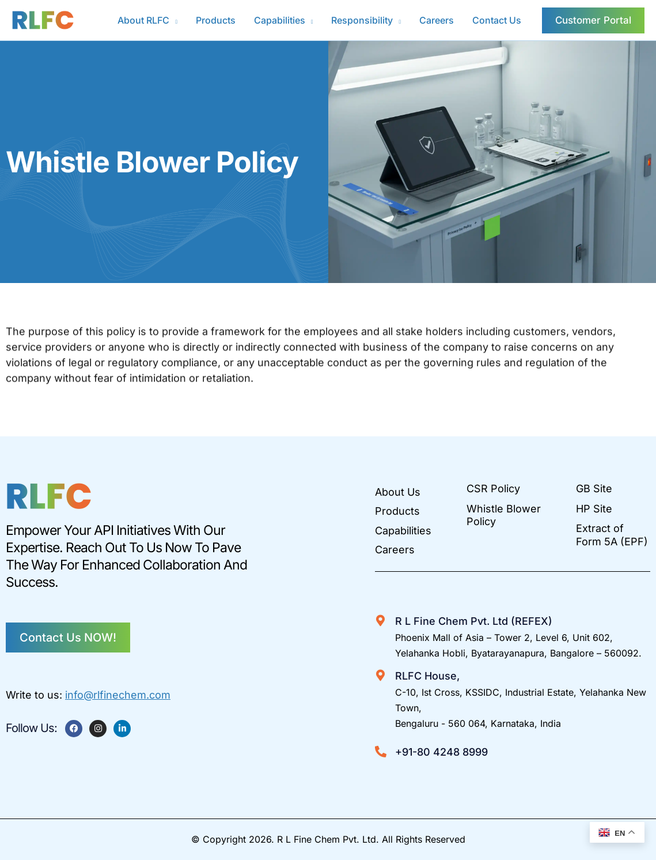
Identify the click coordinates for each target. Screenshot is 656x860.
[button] (173, 20)
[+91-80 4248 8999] (380, 751)
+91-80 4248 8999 (441, 752)
